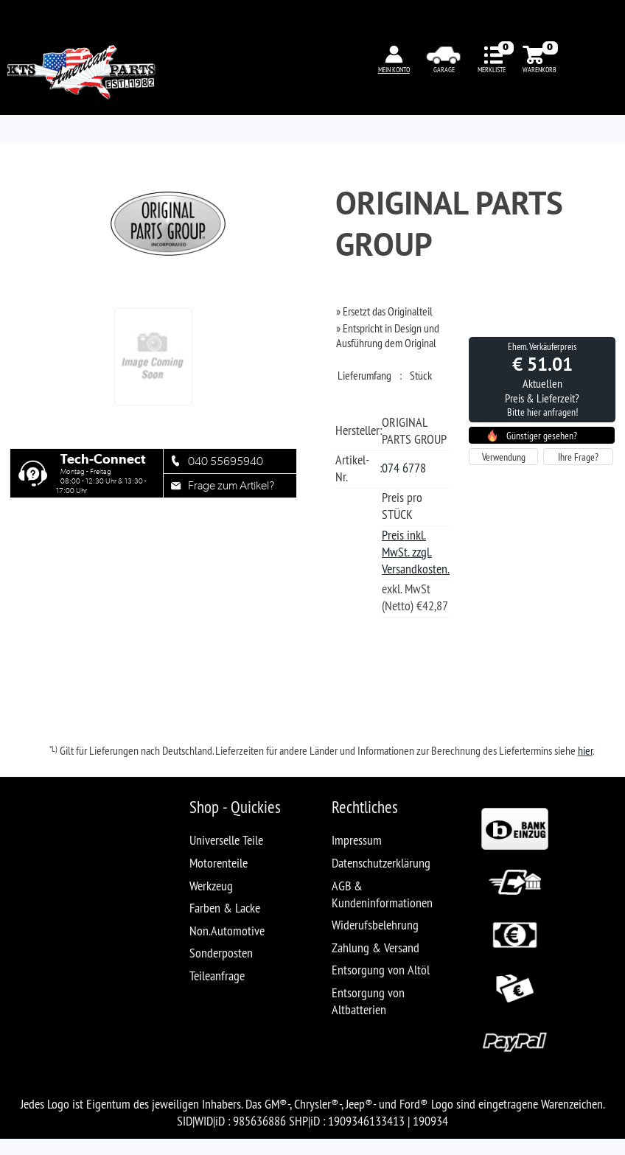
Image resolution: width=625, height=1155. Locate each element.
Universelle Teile (226, 839)
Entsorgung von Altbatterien (368, 1001)
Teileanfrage (217, 975)
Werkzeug (211, 885)
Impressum (357, 839)
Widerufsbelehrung (375, 924)
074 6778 (404, 467)
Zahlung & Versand (375, 947)
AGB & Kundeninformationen (382, 894)
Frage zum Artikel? (231, 485)
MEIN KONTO (394, 69)
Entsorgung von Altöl (381, 969)
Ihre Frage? (578, 457)
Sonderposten (221, 952)
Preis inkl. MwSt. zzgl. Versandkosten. (416, 551)
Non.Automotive (227, 930)
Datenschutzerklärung (381, 862)
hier (585, 750)
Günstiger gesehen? (541, 435)
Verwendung (504, 457)
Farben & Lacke (224, 907)
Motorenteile (218, 862)
